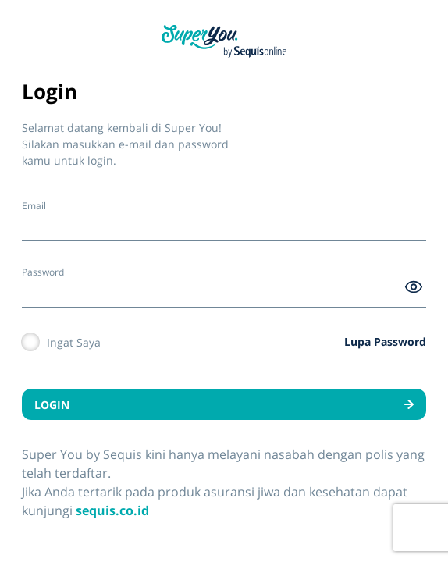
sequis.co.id (112, 510)
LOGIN (224, 404)
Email (34, 205)
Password (43, 272)
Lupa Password (385, 341)
